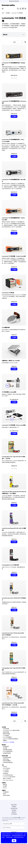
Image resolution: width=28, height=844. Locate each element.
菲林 (3, 765)
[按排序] (18, 42)
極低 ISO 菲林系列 (7, 778)
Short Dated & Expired (8, 780)
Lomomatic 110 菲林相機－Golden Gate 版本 (14, 256)
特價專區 (4, 782)
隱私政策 (20, 835)
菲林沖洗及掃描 (6, 795)
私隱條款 (14, 806)
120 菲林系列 (6, 770)
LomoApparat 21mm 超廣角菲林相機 (11, 730)
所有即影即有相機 (7, 757)
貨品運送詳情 (14, 808)
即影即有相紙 (6, 759)
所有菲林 (5, 766)
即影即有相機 (5, 755)
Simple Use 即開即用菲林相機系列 (10, 738)
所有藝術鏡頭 (6, 746)
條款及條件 (14, 804)
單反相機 (5, 748)
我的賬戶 (14, 812)
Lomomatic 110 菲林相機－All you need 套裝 (14, 425)
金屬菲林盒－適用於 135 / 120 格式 (11, 360)
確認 (14, 840)
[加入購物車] (14, 116)
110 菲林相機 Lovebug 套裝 (9, 392)
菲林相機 (8, 13)
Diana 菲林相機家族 (7, 737)
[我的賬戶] (20, 8)
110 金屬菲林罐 (6, 327)
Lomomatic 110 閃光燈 (8, 292)
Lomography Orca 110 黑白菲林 (10, 565)
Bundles (5, 787)
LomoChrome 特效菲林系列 (9, 776)
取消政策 (14, 810)
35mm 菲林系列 (6, 768)
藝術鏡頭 (4, 744)
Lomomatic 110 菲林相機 (8, 742)
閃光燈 (4, 793)
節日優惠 (5, 786)
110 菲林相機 (6, 735)
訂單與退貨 (14, 814)
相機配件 (5, 740)
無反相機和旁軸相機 (7, 749)
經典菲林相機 (6, 732)
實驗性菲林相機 (6, 733)
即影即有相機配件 (7, 760)
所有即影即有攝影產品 (8, 762)
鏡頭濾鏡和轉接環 (7, 753)
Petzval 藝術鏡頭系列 (7, 751)
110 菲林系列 (6, 771)
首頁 (3, 13)
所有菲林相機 (6, 728)
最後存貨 (5, 784)
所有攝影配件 (6, 792)
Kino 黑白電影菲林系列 (8, 775)
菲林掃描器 (5, 773)
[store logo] (14, 5)
